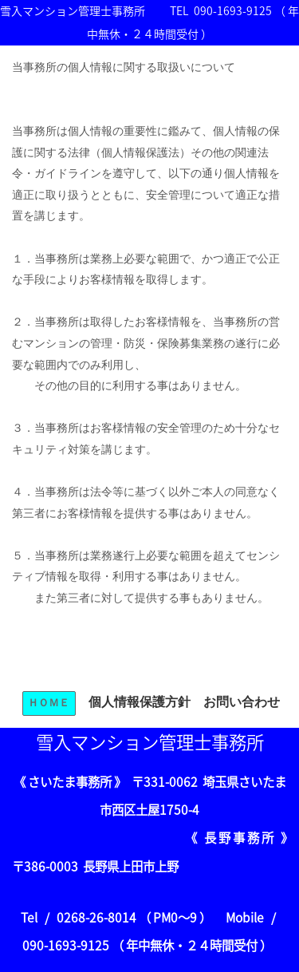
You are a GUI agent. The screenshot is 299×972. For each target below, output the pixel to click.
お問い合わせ (241, 702)
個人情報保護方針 (140, 702)
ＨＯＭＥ (48, 703)
